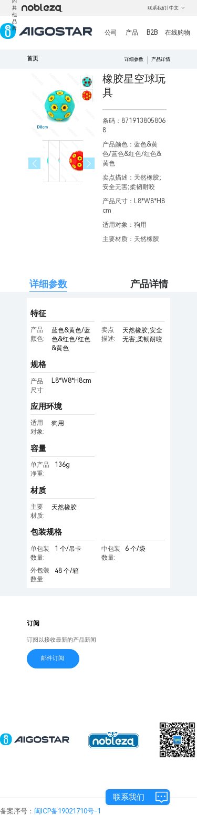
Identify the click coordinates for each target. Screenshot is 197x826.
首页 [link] (32, 58)
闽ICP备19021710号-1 (67, 811)
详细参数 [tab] (48, 283)
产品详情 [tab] (149, 283)
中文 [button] (177, 8)
